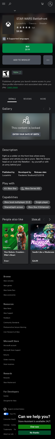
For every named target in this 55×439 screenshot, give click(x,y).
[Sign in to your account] (50, 3)
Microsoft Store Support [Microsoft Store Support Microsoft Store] (12, 350)
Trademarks (8, 429)
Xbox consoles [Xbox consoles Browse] (8, 281)
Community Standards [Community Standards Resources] (11, 322)
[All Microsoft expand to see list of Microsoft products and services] (3, 3)
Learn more (12, 87)
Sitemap (6, 425)
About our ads (8, 434)
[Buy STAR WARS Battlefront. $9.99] (27, 48)
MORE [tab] (43, 98)
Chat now (34, 427)
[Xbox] (7, 10)
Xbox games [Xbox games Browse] (8, 285)
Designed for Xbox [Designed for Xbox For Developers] (10, 401)
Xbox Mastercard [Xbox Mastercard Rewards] (10, 382)
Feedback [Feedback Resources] (7, 318)
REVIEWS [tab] (27, 98)
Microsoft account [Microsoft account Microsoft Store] (10, 345)
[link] (15, 244)
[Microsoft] (27, 2)
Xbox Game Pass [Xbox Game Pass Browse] (9, 290)
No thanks (34, 433)
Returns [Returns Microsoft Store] (6, 355)
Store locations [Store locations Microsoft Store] (9, 364)
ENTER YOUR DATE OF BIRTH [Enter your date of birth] (26, 134)
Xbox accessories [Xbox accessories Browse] (10, 295)
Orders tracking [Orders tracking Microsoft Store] (9, 359)
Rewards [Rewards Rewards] (7, 378)
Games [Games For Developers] (6, 396)
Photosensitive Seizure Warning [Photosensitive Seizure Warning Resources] (15, 327)
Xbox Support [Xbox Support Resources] (8, 313)
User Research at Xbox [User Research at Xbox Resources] (12, 332)
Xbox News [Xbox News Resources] (7, 308)
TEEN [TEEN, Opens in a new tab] (17, 72)
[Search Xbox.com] (10, 3)
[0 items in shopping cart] (43, 3)
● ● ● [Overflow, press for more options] (48, 60)
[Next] (50, 109)
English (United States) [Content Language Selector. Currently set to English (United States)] (16, 409)
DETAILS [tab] (12, 98)
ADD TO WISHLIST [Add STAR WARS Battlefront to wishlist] (21, 59)
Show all (36, 219)
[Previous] (44, 109)
